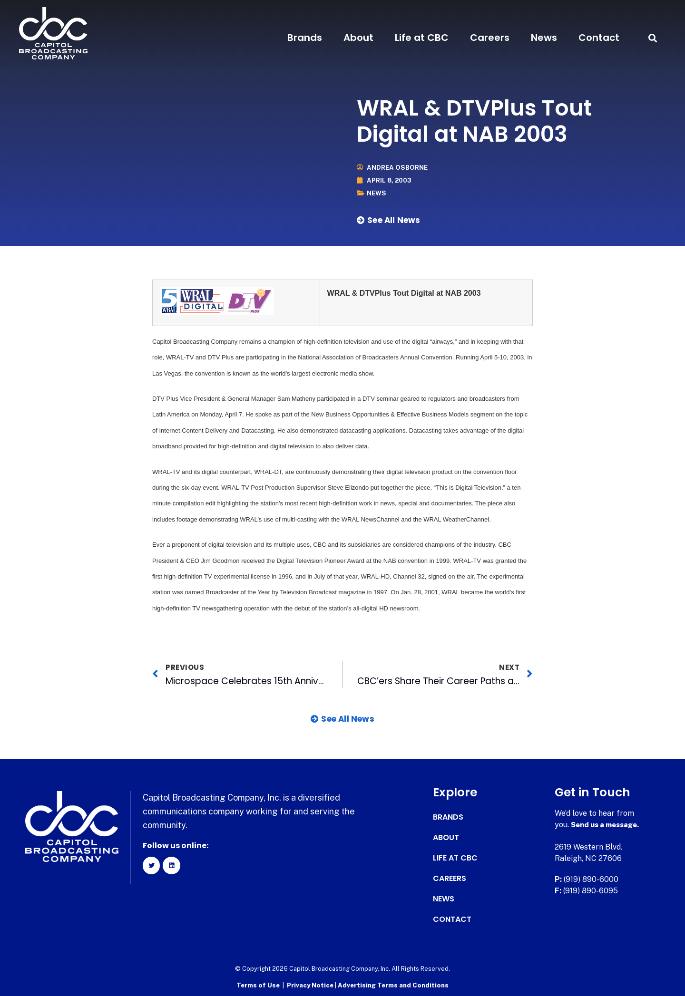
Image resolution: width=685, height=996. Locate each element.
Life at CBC (422, 37)
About (358, 37)
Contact (598, 37)
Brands (304, 37)
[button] (653, 38)
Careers (489, 37)
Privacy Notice (311, 984)
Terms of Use (258, 984)
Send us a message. (608, 824)
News (544, 37)
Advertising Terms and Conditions (393, 984)
